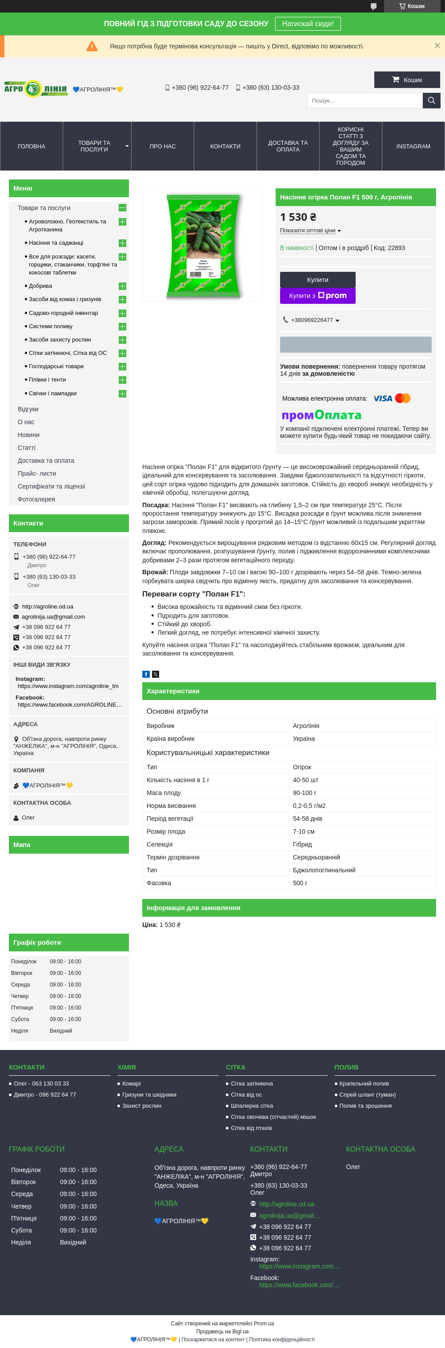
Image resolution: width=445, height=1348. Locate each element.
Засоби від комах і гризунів (65, 299)
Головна (31, 146)
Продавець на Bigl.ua (222, 1331)
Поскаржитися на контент (213, 1339)
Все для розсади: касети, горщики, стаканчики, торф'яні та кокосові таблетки (73, 264)
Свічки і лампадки (53, 393)
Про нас (163, 146)
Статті (27, 447)
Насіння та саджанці (56, 242)
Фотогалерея (36, 499)
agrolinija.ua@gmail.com (53, 616)
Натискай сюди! (308, 24)
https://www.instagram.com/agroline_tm (68, 686)
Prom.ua (264, 1323)
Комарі (131, 1083)
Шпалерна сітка (252, 1105)
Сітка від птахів (251, 1128)
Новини (29, 434)
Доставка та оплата (288, 146)
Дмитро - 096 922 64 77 (45, 1094)
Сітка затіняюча (252, 1083)
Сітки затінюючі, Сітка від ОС (68, 353)
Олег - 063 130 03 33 (41, 1083)
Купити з (317, 296)
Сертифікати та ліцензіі (51, 486)
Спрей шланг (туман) (368, 1094)
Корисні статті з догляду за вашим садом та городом (351, 146)
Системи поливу (50, 326)
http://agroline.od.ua (47, 606)
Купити (318, 279)
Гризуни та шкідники (149, 1094)
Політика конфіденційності (282, 1339)
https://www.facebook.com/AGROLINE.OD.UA (70, 704)
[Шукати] (432, 100)
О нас (26, 421)
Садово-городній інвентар (63, 313)
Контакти (225, 146)
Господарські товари (56, 366)
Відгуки (28, 409)
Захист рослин (141, 1105)
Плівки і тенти (47, 379)
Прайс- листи (37, 473)
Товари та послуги (94, 146)
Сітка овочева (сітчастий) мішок (273, 1116)
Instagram (413, 146)
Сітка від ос (246, 1094)
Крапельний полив (364, 1083)
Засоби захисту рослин (60, 339)
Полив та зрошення (366, 1105)
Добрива (40, 285)
